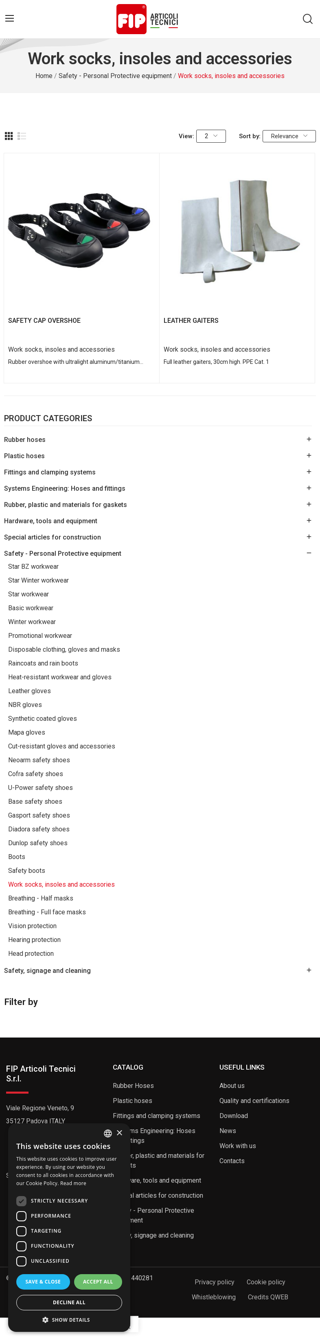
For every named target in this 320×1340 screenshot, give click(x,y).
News (227, 1131)
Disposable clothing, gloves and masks (64, 649)
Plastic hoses (24, 456)
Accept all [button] (98, 1281)
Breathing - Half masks (40, 898)
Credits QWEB (268, 1297)
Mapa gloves (26, 732)
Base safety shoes (35, 801)
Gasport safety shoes (39, 815)
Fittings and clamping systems (50, 472)
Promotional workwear (40, 636)
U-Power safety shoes (40, 788)
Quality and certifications (254, 1101)
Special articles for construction (52, 537)
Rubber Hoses (133, 1086)
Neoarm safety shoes (39, 760)
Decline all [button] (69, 1302)
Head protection (31, 953)
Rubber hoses (25, 440)
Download (233, 1116)
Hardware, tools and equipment (50, 521)
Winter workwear (32, 622)
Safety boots (26, 870)
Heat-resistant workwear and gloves (60, 677)
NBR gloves (25, 705)
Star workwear (28, 594)
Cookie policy (266, 1282)
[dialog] (69, 1227)
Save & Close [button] (43, 1281)
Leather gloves (29, 691)
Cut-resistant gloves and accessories (61, 746)
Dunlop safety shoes (38, 843)
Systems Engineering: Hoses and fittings (64, 488)
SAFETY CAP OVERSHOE (44, 320)
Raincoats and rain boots (43, 663)
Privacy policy (215, 1282)
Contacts (232, 1161)
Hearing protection (34, 940)
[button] (69, 1320)
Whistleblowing (214, 1297)
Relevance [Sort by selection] (289, 136)
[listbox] (108, 1133)
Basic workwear (30, 608)
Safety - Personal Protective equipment (62, 553)
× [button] (119, 1133)
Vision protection (32, 926)
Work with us (237, 1146)
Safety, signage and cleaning (47, 971)
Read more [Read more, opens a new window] (73, 1183)
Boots (16, 857)
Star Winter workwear (38, 580)
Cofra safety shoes (35, 774)
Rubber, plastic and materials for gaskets (65, 505)
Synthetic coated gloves (42, 718)
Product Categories (48, 418)
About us (232, 1086)
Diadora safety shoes (39, 829)
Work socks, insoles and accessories (61, 884)
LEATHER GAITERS (191, 320)
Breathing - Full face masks (47, 912)
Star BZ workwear (33, 566)
